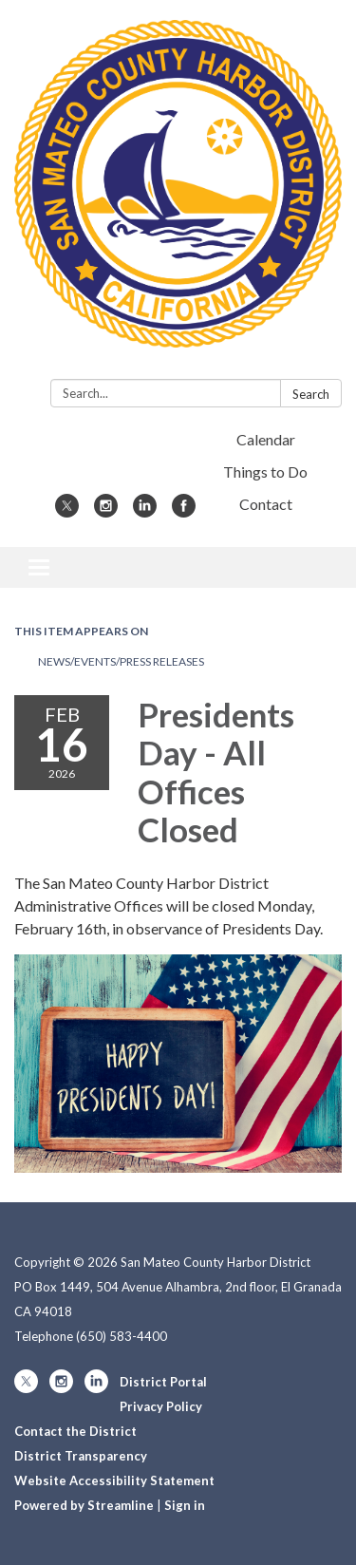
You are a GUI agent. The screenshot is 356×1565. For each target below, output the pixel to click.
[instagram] (106, 511)
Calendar (265, 439)
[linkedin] (145, 511)
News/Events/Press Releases (121, 661)
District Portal (163, 1381)
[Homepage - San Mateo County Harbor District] (178, 193)
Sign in (184, 1505)
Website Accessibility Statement (114, 1480)
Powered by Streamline (84, 1505)
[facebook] (184, 511)
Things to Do (265, 471)
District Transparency (80, 1455)
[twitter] (67, 511)
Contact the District (75, 1431)
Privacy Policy (161, 1406)
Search (310, 394)
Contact (265, 504)
